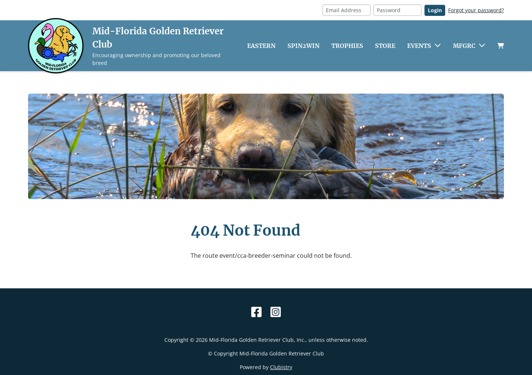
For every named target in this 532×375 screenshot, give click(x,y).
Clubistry (281, 367)
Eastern (261, 45)
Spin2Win (303, 45)
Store (385, 45)
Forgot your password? (476, 10)
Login (435, 10)
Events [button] (419, 45)
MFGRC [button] (464, 45)
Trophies (347, 45)
